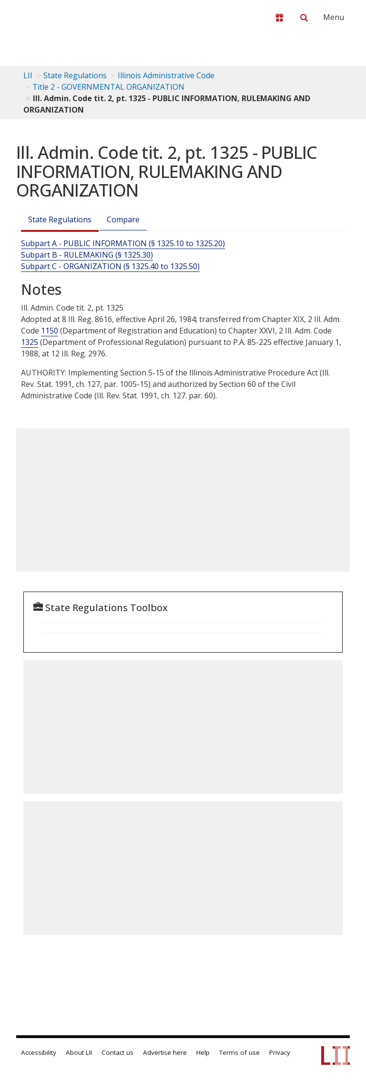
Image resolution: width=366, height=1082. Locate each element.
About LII (79, 1052)
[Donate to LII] (279, 17)
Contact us (117, 1052)
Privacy (279, 1052)
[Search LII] (304, 17)
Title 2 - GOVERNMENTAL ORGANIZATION (108, 87)
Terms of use (239, 1052)
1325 (29, 342)
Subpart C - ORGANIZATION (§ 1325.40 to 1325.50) (110, 266)
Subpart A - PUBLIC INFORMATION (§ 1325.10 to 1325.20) (123, 243)
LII (27, 75)
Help (203, 1052)
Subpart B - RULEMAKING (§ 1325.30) (87, 255)
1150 (49, 330)
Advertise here (165, 1052)
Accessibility (38, 1052)
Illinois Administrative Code (166, 75)
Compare (123, 219)
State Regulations (75, 75)
